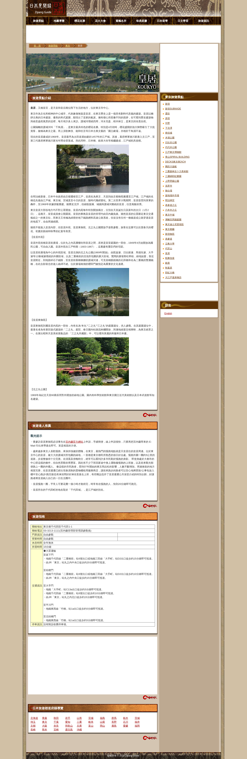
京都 (33, 725)
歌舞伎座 (169, 258)
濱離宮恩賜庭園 (173, 219)
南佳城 (168, 132)
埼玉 (33, 721)
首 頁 (37, 45)
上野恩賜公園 (172, 181)
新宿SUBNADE (173, 108)
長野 (114, 721)
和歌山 (69, 725)
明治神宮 (169, 200)
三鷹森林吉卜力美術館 (176, 171)
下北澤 (168, 128)
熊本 (44, 729)
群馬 (114, 718)
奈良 (56, 725)
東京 (67, 45)
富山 (90, 725)
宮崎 (56, 729)
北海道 (34, 718)
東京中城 (169, 214)
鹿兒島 (69, 729)
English (168, 313)
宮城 (90, 718)
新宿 (167, 104)
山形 (79, 718)
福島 (102, 718)
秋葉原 (168, 267)
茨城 (137, 718)
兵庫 (79, 725)
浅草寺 (168, 185)
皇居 (167, 253)
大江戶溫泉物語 (173, 277)
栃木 (125, 718)
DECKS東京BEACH (175, 161)
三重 (79, 721)
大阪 (44, 725)
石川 (125, 721)
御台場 (168, 190)
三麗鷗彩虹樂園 (173, 176)
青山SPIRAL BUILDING (177, 157)
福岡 (137, 725)
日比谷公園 (171, 142)
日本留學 (162, 20)
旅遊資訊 (203, 20)
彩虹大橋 (169, 272)
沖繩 (79, 729)
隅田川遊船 (171, 166)
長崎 (33, 729)
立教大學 (169, 243)
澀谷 (167, 113)
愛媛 (125, 725)
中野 (167, 123)
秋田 (56, 718)
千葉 (56, 721)
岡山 (102, 725)
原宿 (167, 118)
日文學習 (183, 20)
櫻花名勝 (79, 20)
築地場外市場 (172, 195)
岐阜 (90, 721)
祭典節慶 (141, 20)
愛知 (67, 721)
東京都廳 (169, 229)
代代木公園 (171, 147)
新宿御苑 (169, 234)
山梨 (102, 721)
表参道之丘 (171, 205)
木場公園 (169, 137)
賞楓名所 (121, 20)
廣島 (114, 725)
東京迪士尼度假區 (174, 224)
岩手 (67, 718)
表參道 (168, 239)
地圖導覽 (59, 20)
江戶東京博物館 (173, 152)
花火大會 (100, 20)
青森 (44, 718)
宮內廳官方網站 (74, 441)
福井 (137, 721)
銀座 (167, 263)
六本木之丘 (171, 210)
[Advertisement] (125, 34)
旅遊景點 (38, 20)
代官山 (168, 248)
